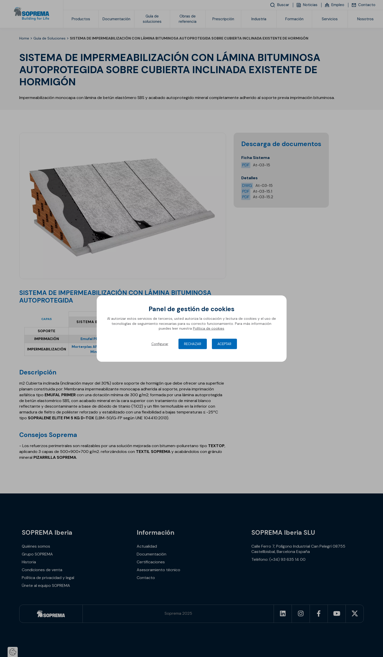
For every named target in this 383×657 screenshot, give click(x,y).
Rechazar (192, 344)
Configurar (159, 344)
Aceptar (224, 344)
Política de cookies (208, 328)
